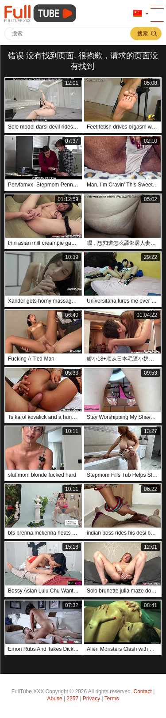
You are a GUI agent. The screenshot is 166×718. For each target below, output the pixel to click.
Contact (143, 691)
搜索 (142, 33)
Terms (111, 698)
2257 (72, 698)
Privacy (91, 698)
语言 (137, 13)
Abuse (54, 698)
